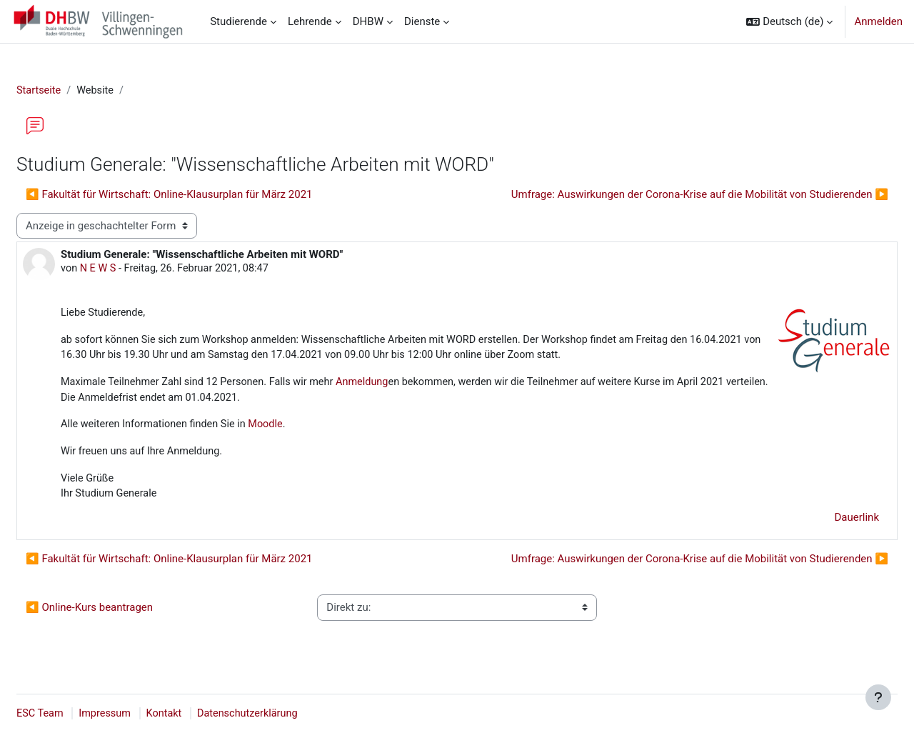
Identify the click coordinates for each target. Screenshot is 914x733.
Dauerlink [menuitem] (822, 524)
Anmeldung (408, 385)
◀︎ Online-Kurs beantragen (123, 614)
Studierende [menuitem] (238, 21)
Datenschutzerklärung (288, 713)
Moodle (305, 429)
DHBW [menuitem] (368, 21)
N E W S (134, 270)
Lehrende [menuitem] (310, 21)
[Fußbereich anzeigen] (878, 697)
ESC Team (75, 713)
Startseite (74, 90)
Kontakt (202, 713)
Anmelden (878, 21)
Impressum (142, 713)
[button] (789, 21)
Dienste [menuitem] (422, 21)
